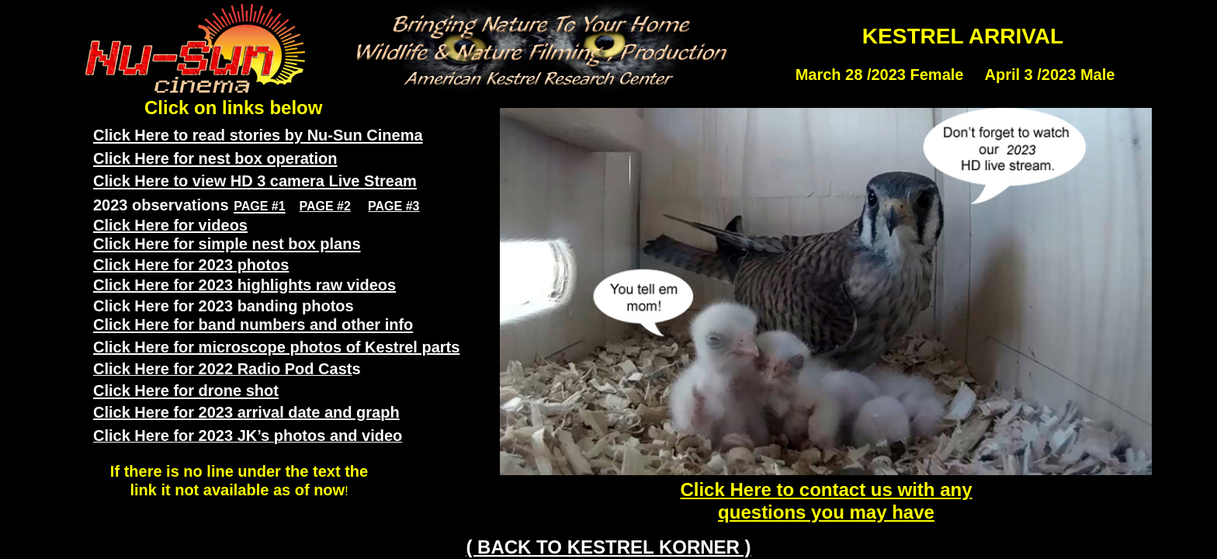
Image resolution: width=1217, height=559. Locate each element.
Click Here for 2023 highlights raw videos (244, 284)
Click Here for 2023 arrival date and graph (246, 412)
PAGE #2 (324, 206)
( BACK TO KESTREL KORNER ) (608, 546)
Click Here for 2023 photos (191, 264)
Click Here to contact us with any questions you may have (826, 501)
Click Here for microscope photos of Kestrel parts (276, 347)
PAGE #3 (393, 206)
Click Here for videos (170, 225)
